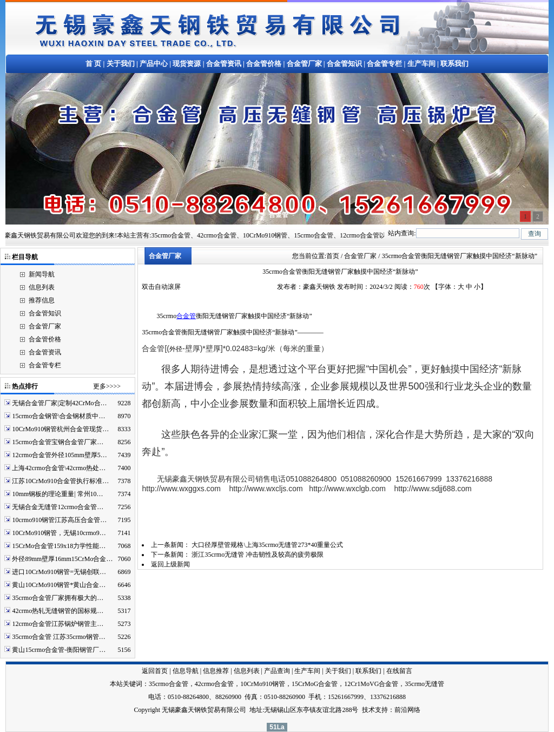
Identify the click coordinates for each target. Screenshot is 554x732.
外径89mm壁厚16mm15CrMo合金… (62, 559)
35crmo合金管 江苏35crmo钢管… (58, 637)
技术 (368, 710)
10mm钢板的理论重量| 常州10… (57, 494)
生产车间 (421, 64)
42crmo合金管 (214, 684)
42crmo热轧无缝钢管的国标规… (57, 611)
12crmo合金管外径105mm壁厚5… (59, 455)
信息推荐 (216, 671)
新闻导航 (42, 274)
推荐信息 (42, 300)
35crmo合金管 (168, 684)
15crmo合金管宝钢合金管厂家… (57, 442)
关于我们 (121, 64)
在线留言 (399, 671)
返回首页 (155, 671)
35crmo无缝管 (424, 684)
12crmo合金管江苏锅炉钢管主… (57, 624)
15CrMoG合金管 (315, 684)
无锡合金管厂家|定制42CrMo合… (59, 403)
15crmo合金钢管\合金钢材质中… (58, 416)
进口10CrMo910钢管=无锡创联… (58, 572)
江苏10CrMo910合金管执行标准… (60, 481)
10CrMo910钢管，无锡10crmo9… (58, 533)
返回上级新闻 (170, 564)
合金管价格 (263, 64)
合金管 (186, 316)
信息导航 (186, 671)
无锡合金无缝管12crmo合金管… (57, 507)
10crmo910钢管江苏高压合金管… (59, 520)
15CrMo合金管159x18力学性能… (58, 546)
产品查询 (277, 671)
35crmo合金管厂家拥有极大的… (57, 598)
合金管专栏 (384, 64)
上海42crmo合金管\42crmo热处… (58, 468)
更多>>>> (107, 386)
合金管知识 (344, 64)
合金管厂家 (304, 64)
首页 (332, 256)
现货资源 (187, 64)
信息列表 (42, 287)
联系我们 (454, 64)
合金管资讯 (223, 64)
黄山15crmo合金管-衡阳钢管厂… (58, 650)
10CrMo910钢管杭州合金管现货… (60, 429)
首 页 (93, 64)
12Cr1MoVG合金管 (371, 684)
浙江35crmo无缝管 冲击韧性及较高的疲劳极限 (258, 554)
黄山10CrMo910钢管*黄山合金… (58, 585)
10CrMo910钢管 (262, 684)
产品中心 (154, 64)
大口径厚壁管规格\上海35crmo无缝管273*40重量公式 (267, 545)
